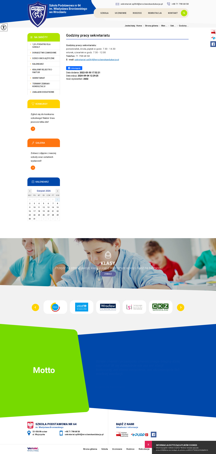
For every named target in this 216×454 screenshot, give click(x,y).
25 (39, 215)
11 (39, 207)
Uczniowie (120, 13)
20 (48, 211)
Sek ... (171, 26)
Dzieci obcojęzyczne (43, 58)
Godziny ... (182, 26)
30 (30, 219)
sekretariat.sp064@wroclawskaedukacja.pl (139, 4)
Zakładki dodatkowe (43, 92)
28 (53, 215)
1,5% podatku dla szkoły (41, 45)
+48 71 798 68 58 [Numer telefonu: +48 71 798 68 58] (72, 431)
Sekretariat (38, 78)
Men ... (162, 26)
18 (39, 211)
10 (34, 207)
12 (44, 207)
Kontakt (173, 13)
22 (58, 211)
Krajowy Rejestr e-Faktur (42, 71)
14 (53, 207)
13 (48, 207)
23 (30, 215)
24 (34, 215)
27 (48, 215)
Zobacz (108, 274)
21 (53, 211)
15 (58, 207)
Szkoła (104, 13)
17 (34, 211)
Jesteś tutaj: (130, 26)
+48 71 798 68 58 (178, 3)
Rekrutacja (155, 13)
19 (44, 211)
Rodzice (137, 13)
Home (139, 26)
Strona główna (94, 13)
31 (34, 219)
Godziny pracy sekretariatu (88, 35)
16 (30, 211)
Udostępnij (74, 68)
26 (44, 215)
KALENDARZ (38, 64)
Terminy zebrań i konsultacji (41, 85)
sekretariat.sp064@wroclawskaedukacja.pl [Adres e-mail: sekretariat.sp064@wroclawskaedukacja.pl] (84, 434)
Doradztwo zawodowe (44, 53)
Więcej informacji (33, 129)
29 (58, 215)
